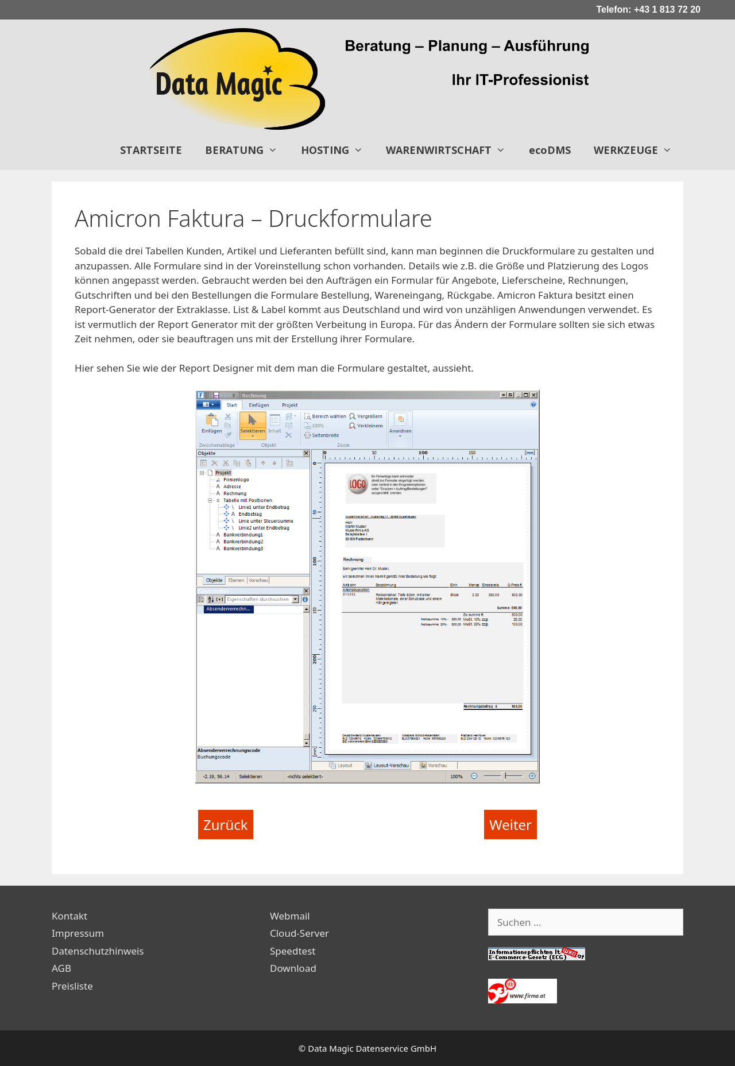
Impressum (78, 933)
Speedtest (292, 950)
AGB (61, 968)
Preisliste (72, 985)
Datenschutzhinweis (98, 950)
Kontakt (69, 915)
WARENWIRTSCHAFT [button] (451, 150)
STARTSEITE (151, 150)
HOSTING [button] (337, 150)
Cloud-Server (299, 933)
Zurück (225, 824)
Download (293, 968)
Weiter (510, 824)
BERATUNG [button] (247, 150)
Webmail (290, 915)
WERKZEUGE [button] (638, 150)
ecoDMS (550, 150)
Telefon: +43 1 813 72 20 (648, 9)
